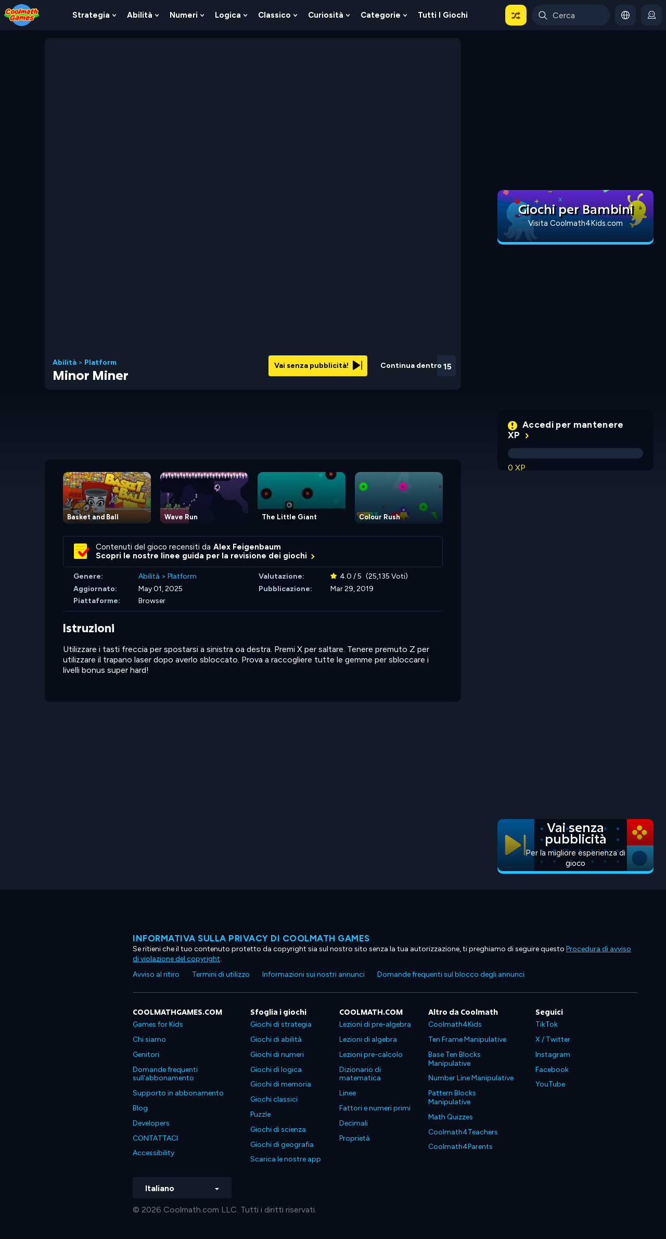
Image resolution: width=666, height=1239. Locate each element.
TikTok (546, 1024)
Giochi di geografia (282, 1144)
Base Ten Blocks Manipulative (454, 1059)
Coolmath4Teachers (463, 1132)
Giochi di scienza (278, 1129)
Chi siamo (149, 1039)
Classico (274, 15)
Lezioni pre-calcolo (371, 1054)
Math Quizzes (450, 1117)
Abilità (139, 15)
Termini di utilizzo (221, 974)
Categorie (381, 15)
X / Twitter (552, 1039)
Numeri (184, 15)
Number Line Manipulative (471, 1078)
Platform (100, 363)
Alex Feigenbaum (247, 547)
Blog (140, 1108)
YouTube (550, 1084)
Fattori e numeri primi (375, 1108)
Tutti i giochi (443, 15)
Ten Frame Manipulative (467, 1039)
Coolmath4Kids (455, 1024)
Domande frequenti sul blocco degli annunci (450, 974)
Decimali (353, 1123)
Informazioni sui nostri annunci (313, 974)
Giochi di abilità (276, 1039)
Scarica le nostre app (285, 1159)
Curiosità (325, 15)
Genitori (146, 1054)
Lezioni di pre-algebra (375, 1024)
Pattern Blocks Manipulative (452, 1097)
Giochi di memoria (280, 1084)
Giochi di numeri (277, 1054)
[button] (516, 15)
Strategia (91, 15)
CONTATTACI (155, 1138)
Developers (151, 1123)
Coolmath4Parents (460, 1146)
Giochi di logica (276, 1069)
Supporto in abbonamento (178, 1093)
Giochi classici (274, 1099)
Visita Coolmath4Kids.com (575, 223)
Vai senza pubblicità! (318, 366)
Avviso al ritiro (156, 974)
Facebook (552, 1069)
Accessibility (153, 1152)
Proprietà (354, 1138)
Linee (347, 1093)
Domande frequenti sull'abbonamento (165, 1074)
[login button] (651, 15)
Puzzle (260, 1114)
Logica (228, 15)
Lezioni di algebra (368, 1039)
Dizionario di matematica (360, 1074)
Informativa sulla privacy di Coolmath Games (251, 938)
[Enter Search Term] (571, 15)
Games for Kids (158, 1024)
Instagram (552, 1054)
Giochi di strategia (281, 1024)
